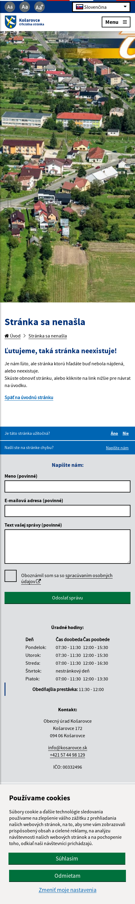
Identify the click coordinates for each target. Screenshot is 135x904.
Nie (126, 433)
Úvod (13, 336)
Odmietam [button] (67, 875)
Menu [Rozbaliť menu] (116, 21)
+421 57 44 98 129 (67, 755)
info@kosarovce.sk (67, 747)
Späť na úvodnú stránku (29, 397)
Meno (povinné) (21, 476)
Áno (115, 433)
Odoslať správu (67, 598)
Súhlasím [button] (67, 858)
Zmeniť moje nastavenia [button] (68, 890)
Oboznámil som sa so (67, 578)
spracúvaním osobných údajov (67, 578)
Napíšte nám (117, 447)
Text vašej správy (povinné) (33, 525)
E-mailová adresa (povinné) (34, 500)
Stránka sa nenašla (47, 336)
